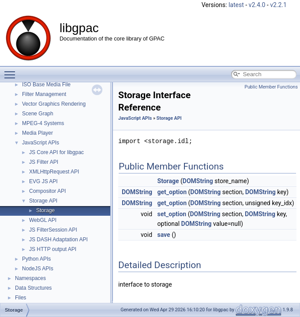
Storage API (43, 201)
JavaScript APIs (40, 143)
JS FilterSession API (53, 230)
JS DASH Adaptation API (58, 239)
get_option (172, 191)
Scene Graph (37, 114)
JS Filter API (43, 162)
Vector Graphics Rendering (54, 104)
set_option (172, 213)
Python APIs (36, 259)
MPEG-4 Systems (43, 123)
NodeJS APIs (37, 268)
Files (20, 298)
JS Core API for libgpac (56, 152)
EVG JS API (43, 181)
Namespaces (30, 278)
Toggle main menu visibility (11, 70)
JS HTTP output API (52, 249)
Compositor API (47, 191)
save (164, 234)
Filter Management (44, 94)
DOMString (198, 180)
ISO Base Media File (46, 84)
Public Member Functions (271, 87)
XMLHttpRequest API (54, 172)
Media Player (37, 133)
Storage (45, 210)
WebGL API (42, 220)
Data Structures (33, 288)
